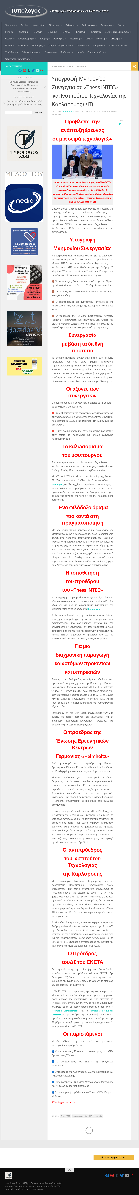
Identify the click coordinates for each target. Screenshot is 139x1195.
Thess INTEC (65, 1116)
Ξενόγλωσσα (11, 52)
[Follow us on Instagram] (41, 70)
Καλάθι (80, 52)
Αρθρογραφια (88, 25)
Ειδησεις (38, 32)
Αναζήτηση (38, 113)
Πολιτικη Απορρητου (31, 52)
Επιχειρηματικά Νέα (79, 1116)
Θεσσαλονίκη (95, 608)
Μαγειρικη (75, 38)
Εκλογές (66, 32)
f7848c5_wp (69, 111)
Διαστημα (23, 32)
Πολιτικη (22, 45)
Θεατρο (8, 38)
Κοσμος (44, 38)
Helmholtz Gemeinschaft (66, 1010)
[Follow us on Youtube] (37, 70)
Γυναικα (9, 32)
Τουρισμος (82, 45)
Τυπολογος (25, 10)
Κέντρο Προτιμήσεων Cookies (114, 1157)
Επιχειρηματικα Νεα (63, 66)
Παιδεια (8, 45)
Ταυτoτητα (10, 25)
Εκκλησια (52, 32)
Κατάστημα (65, 52)
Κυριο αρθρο (39, 25)
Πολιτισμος (37, 45)
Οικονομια (115, 38)
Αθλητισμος (54, 25)
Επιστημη (80, 32)
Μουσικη (100, 38)
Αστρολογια (106, 25)
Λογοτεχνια (58, 38)
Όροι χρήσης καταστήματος (18, 59)
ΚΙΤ (90, 1116)
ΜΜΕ (88, 38)
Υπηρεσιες (98, 45)
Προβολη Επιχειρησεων (59, 45)
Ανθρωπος (71, 25)
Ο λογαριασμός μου (96, 52)
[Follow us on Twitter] (33, 70)
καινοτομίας (58, 484)
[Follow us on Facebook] (20, 70)
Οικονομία (98, 1116)
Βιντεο (121, 25)
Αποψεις (25, 25)
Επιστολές (96, 32)
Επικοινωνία (51, 52)
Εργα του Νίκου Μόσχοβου (118, 32)
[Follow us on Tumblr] (28, 70)
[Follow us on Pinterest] (24, 70)
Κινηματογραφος (26, 38)
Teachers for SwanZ (118, 45)
